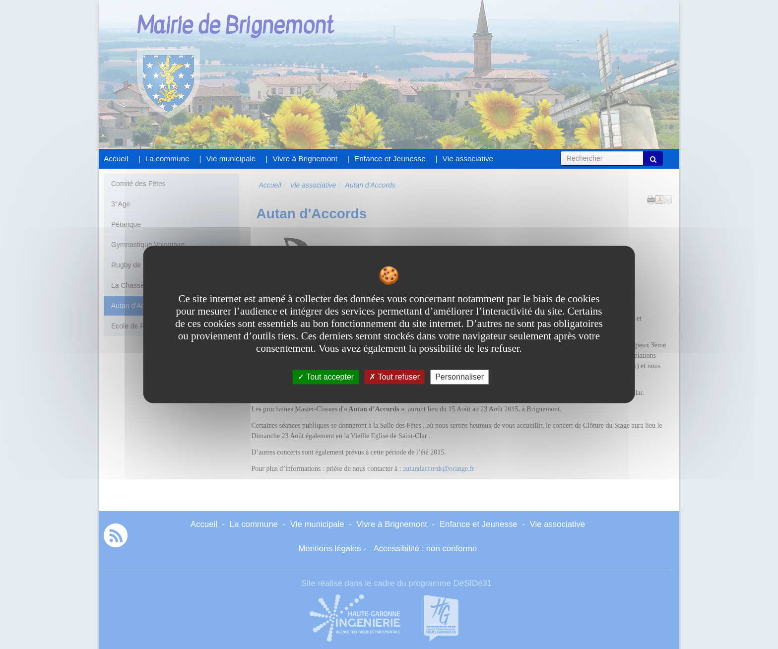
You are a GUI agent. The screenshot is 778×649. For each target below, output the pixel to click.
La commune (167, 158)
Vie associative (468, 158)
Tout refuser (394, 377)
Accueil (116, 158)
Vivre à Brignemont (304, 158)
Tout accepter (326, 377)
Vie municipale (231, 158)
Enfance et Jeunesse (390, 158)
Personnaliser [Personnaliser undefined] (459, 377)
